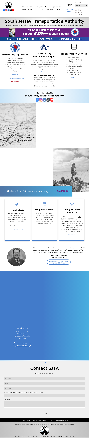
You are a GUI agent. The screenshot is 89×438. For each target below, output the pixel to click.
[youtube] (13, 10)
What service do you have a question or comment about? (24, 392)
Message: (7, 399)
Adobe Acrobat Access (65, 420)
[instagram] (6, 10)
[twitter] (11, 10)
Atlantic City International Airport (44, 432)
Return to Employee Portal (69, 4)
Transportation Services (66, 432)
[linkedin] (8, 10)
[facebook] (4, 10)
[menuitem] (23, 6)
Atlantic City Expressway (23, 432)
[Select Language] (81, 5)
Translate (78, 2)
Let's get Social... (45, 92)
